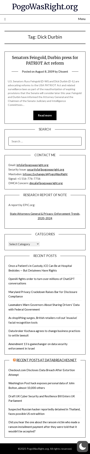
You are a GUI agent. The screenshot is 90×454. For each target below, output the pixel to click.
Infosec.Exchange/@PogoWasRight (45, 174)
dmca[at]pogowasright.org (46, 183)
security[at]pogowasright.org (45, 169)
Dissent (63, 71)
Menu (82, 19)
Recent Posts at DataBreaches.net (46, 360)
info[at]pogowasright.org (32, 165)
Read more (45, 115)
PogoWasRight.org (45, 6)
